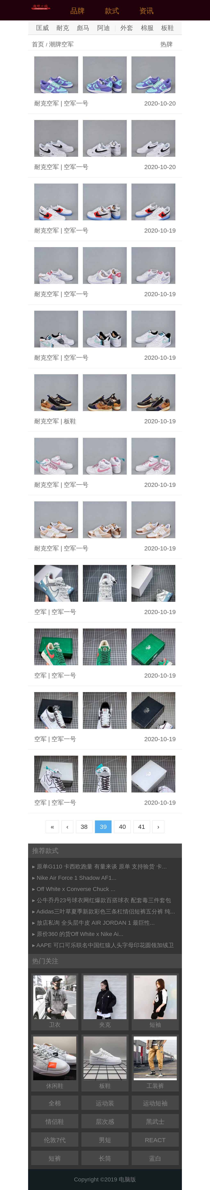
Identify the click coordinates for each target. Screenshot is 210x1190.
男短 (105, 1140)
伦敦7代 (55, 1140)
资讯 (146, 11)
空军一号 (76, 103)
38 (84, 826)
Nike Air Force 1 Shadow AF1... (76, 878)
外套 (126, 27)
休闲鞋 (54, 1062)
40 (122, 826)
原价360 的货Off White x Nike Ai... (80, 934)
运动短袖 (155, 1103)
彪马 (83, 27)
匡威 (42, 27)
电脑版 (127, 1179)
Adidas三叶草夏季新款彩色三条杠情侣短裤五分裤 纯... (105, 911)
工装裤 (155, 1062)
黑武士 (155, 1121)
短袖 (155, 1001)
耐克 (62, 27)
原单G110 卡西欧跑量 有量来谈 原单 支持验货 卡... (102, 866)
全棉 (55, 1103)
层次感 (105, 1121)
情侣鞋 (55, 1121)
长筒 (105, 1158)
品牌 (77, 11)
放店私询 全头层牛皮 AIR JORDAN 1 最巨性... (96, 923)
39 (103, 826)
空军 (40, 611)
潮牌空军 (61, 44)
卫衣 (54, 1001)
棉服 (147, 27)
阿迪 (103, 27)
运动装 (105, 1103)
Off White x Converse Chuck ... (76, 889)
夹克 (105, 1001)
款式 (112, 11)
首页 (38, 44)
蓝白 (155, 1158)
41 (141, 826)
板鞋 (167, 27)
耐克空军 (46, 103)
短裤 (55, 1158)
